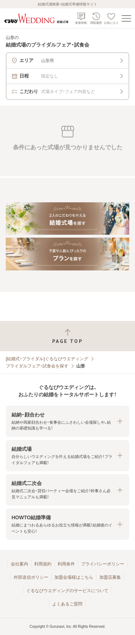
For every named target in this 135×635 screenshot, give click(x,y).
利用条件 (66, 563)
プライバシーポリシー (102, 563)
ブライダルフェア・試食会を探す (37, 366)
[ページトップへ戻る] (67, 336)
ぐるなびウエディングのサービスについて (67, 590)
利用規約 (42, 563)
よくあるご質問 (67, 604)
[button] (67, 421)
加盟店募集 (110, 577)
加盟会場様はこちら (73, 577)
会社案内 (19, 563)
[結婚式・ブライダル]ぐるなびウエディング (47, 358)
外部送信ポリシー (31, 577)
